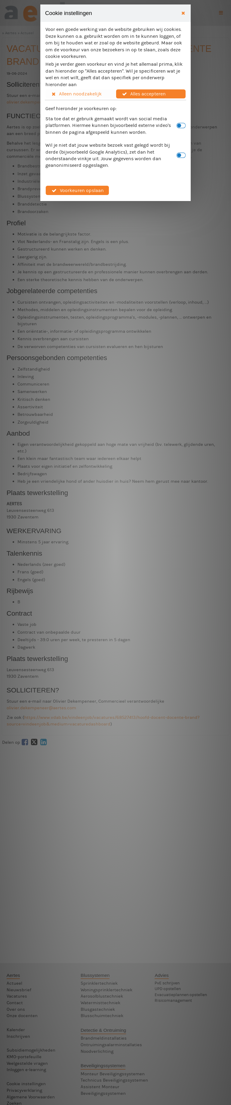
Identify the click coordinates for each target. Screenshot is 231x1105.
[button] (81, 93)
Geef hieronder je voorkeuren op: (81, 108)
